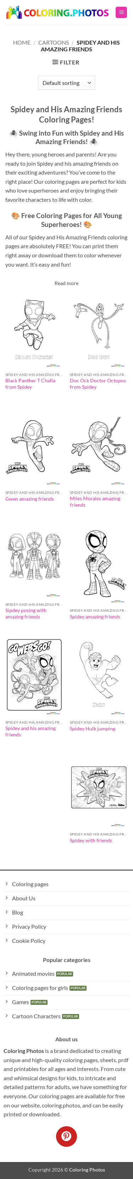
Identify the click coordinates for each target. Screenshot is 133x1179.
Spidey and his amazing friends (30, 731)
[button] (121, 12)
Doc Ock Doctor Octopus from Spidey (98, 384)
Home (22, 42)
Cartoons (53, 42)
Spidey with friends (91, 840)
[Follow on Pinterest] (66, 1136)
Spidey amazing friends (95, 617)
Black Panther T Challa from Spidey (30, 384)
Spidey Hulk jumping (92, 728)
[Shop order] (66, 83)
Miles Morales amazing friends (95, 502)
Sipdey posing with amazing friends (25, 614)
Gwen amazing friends (29, 499)
